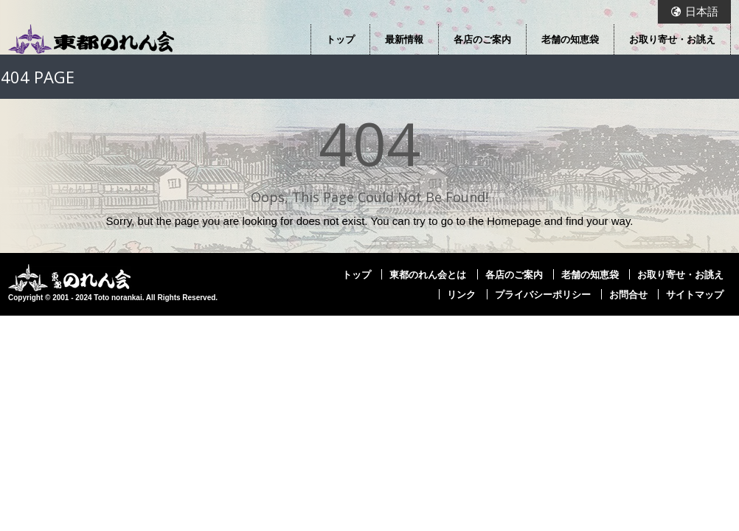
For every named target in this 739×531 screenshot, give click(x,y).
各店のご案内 (482, 39)
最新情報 (404, 39)
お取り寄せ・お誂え (672, 39)
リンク (461, 294)
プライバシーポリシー (543, 294)
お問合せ (628, 294)
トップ (340, 39)
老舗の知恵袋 (570, 39)
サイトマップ (695, 294)
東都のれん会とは (427, 274)
